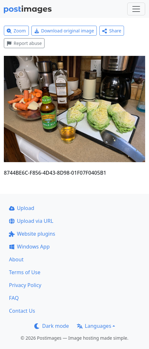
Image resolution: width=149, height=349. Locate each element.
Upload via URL (31, 220)
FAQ (14, 297)
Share (111, 31)
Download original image (64, 31)
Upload (21, 208)
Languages (94, 325)
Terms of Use (24, 272)
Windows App (29, 246)
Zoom (16, 31)
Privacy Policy (25, 285)
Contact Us (22, 310)
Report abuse (24, 43)
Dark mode (51, 325)
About (16, 259)
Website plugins (32, 233)
